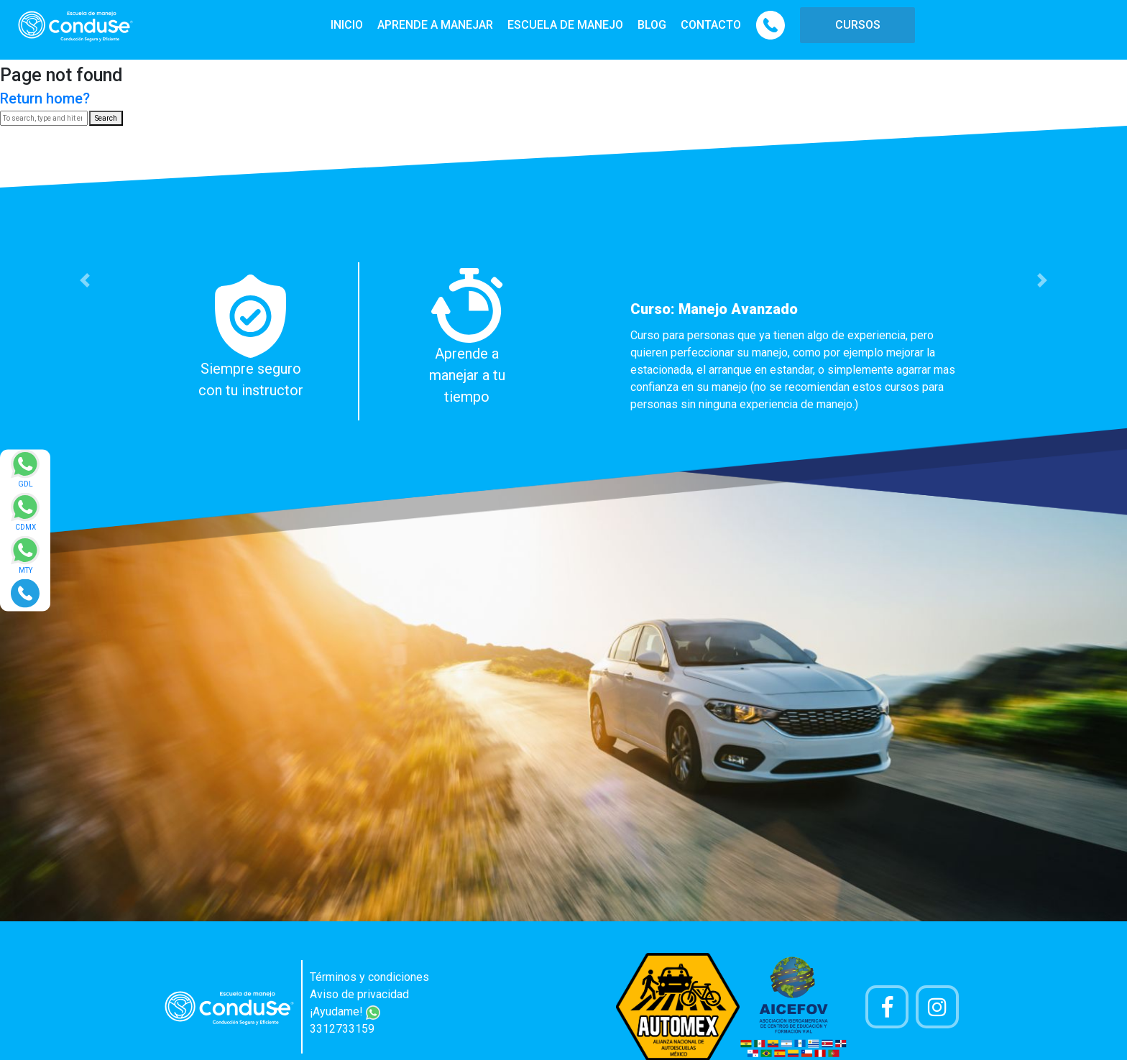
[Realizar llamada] (25, 592)
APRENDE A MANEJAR (435, 25)
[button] (84, 280)
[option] (563, 341)
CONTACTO (711, 25)
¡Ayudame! (345, 1011)
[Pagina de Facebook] (886, 1006)
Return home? (45, 98)
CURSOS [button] (857, 25)
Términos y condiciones (369, 977)
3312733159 (342, 1029)
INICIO (347, 25)
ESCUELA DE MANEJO (565, 25)
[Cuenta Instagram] (937, 1006)
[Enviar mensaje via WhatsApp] (25, 473)
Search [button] (106, 118)
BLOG (652, 25)
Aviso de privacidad (359, 994)
